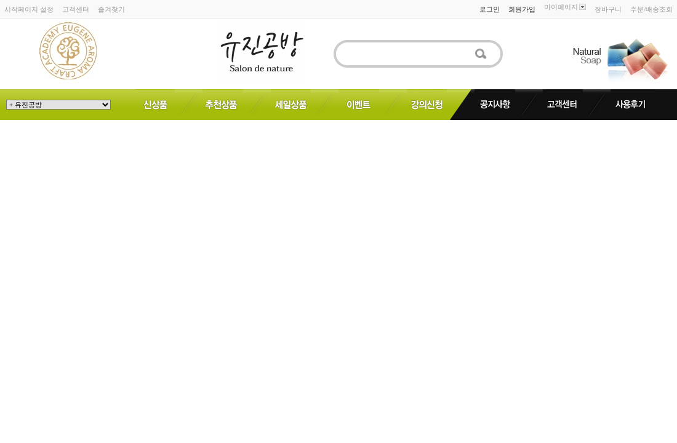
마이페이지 (565, 6)
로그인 (489, 9)
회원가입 (521, 9)
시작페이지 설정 (29, 9)
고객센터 (75, 9)
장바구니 (608, 9)
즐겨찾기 (111, 9)
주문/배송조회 (651, 9)
